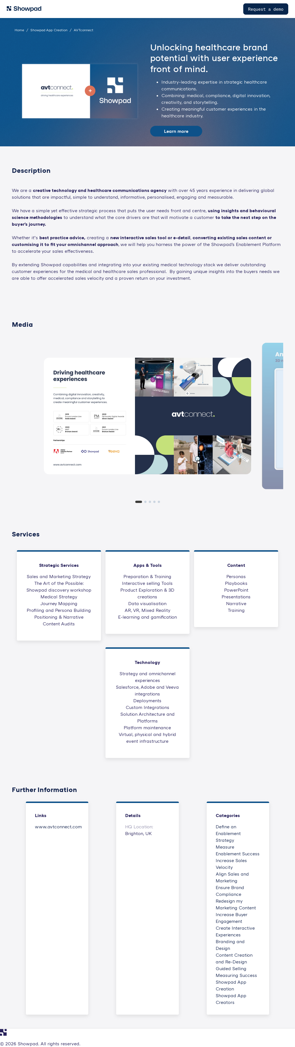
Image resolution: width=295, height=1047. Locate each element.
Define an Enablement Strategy (228, 833)
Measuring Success (236, 975)
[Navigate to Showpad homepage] (24, 9)
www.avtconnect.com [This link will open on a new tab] (58, 826)
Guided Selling (231, 968)
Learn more (176, 131)
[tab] (138, 502)
